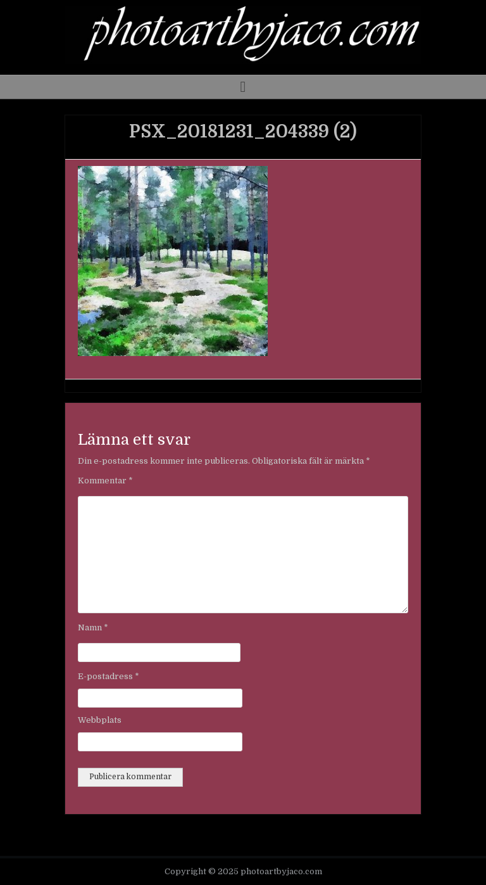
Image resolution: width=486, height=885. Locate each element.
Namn (93, 627)
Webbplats (100, 720)
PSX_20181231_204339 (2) (243, 132)
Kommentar (105, 480)
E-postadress (108, 676)
